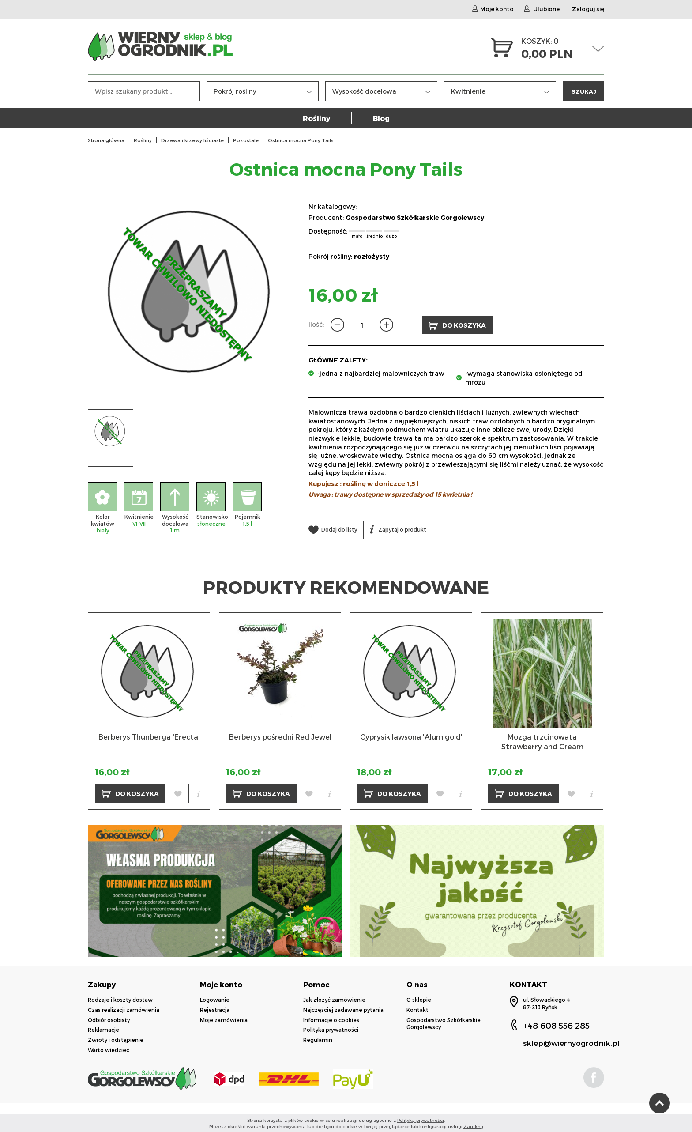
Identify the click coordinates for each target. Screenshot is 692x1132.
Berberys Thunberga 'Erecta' (149, 736)
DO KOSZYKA (457, 325)
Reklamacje (103, 1029)
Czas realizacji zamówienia (123, 1010)
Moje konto (493, 8)
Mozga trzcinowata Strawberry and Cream (542, 741)
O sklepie (418, 999)
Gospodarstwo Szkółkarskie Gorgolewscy (415, 217)
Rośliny (316, 118)
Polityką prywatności (420, 1120)
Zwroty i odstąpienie (115, 1040)
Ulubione (542, 8)
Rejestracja (214, 1010)
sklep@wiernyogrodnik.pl (571, 1042)
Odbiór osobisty (109, 1020)
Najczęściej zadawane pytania (343, 1010)
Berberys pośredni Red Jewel (280, 736)
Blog (381, 118)
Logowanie (214, 999)
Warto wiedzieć (108, 1050)
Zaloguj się (588, 8)
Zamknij (473, 1126)
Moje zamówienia (224, 1020)
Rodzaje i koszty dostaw (120, 999)
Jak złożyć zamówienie (334, 999)
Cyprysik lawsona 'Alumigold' (411, 736)
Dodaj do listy (332, 529)
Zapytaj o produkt (398, 529)
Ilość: (316, 324)
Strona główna (106, 140)
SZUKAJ (584, 91)
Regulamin (317, 1040)
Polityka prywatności (330, 1029)
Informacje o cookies (331, 1020)
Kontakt (417, 1010)
